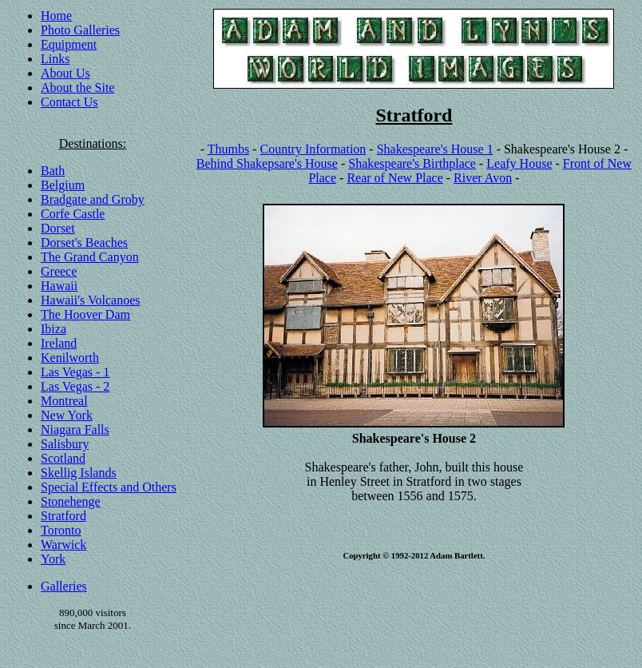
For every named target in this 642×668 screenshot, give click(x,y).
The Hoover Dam (85, 314)
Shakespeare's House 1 (435, 149)
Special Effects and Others (108, 487)
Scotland (63, 458)
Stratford (63, 516)
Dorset (58, 228)
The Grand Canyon (90, 257)
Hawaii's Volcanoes (91, 300)
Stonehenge (71, 501)
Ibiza (53, 329)
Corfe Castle (73, 214)
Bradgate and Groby (93, 199)
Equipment (69, 44)
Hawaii (59, 285)
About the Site (77, 87)
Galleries (64, 586)
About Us (65, 73)
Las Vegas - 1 (75, 372)
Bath (53, 170)
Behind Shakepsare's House (267, 163)
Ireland (59, 343)
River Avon (483, 178)
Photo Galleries (80, 30)
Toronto (61, 530)
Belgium (63, 185)
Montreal (64, 401)
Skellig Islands (79, 472)
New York (67, 415)
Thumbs (228, 149)
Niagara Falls (75, 429)
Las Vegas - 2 (75, 386)
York (53, 559)
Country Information (313, 149)
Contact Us (69, 102)
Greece (59, 271)
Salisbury (65, 444)
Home (56, 15)
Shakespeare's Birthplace (412, 163)
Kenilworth (70, 357)
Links (55, 59)
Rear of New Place (394, 178)
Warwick (63, 544)
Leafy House (519, 163)
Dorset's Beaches (84, 242)
